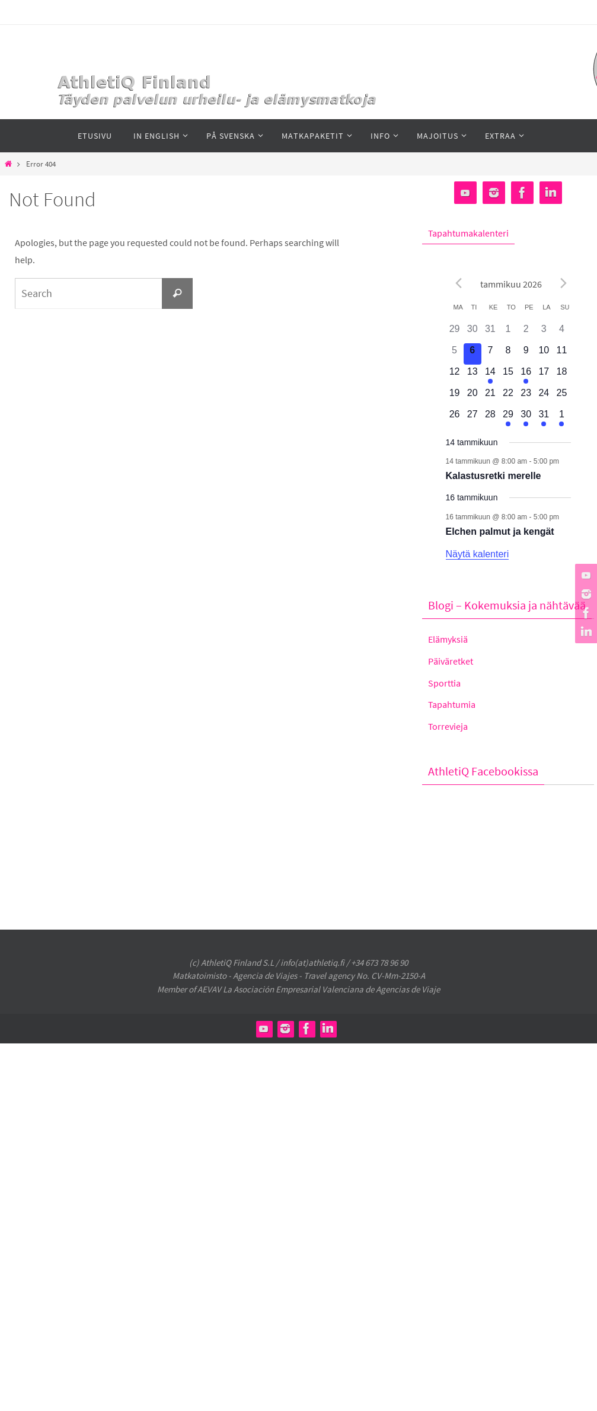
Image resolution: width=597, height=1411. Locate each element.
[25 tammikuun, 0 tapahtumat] (561, 396)
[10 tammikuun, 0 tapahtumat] (544, 354)
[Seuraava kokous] (564, 283)
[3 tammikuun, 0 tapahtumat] (544, 332)
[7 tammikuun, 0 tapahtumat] (490, 354)
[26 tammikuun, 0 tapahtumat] (455, 418)
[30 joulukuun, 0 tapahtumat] (472, 332)
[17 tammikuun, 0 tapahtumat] (544, 375)
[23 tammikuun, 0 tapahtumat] (526, 396)
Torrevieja (448, 726)
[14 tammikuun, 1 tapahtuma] (490, 375)
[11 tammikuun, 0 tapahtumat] (561, 354)
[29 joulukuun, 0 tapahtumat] (455, 332)
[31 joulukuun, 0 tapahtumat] (490, 332)
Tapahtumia (451, 704)
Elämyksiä (448, 639)
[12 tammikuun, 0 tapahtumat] (455, 375)
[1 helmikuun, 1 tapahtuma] (561, 418)
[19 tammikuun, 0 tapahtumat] (455, 396)
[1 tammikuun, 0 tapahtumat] (508, 332)
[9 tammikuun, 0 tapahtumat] (526, 354)
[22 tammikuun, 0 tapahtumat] (508, 396)
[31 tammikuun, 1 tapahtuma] (544, 418)
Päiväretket (450, 661)
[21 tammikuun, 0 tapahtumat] (490, 396)
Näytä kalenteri (477, 554)
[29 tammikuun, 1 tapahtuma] (508, 418)
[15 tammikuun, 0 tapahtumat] (508, 375)
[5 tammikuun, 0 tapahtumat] (455, 354)
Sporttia (444, 683)
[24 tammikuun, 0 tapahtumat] (544, 396)
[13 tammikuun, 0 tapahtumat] (472, 375)
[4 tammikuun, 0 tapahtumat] (561, 332)
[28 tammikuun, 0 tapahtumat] (490, 418)
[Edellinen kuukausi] (459, 283)
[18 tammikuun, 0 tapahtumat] (561, 375)
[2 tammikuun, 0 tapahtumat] (526, 332)
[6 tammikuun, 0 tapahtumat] (472, 354)
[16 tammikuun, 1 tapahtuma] (526, 375)
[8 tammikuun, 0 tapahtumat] (508, 354)
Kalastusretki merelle (493, 476)
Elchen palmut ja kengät (500, 531)
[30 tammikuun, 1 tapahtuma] (526, 418)
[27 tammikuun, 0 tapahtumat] (472, 418)
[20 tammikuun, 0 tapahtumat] (472, 396)
